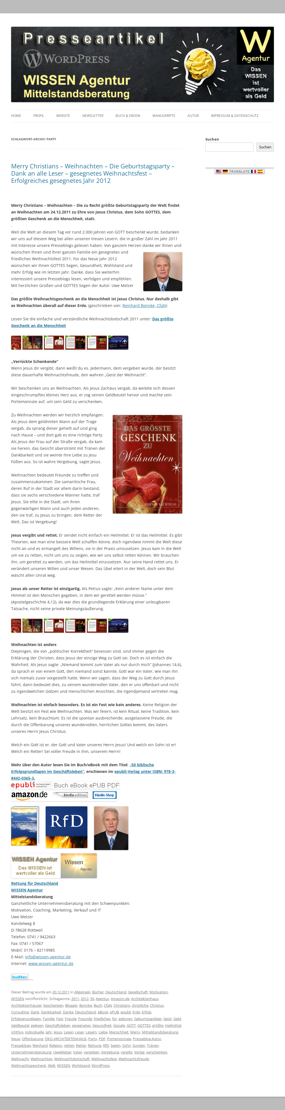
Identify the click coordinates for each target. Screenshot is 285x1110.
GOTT (131, 1025)
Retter (81, 1045)
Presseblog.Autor (147, 1038)
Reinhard (40, 1045)
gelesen (37, 1025)
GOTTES (144, 1025)
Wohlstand (81, 1065)
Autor (193, 115)
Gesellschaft (138, 991)
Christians (122, 1005)
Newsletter (92, 115)
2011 (75, 998)
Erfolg (146, 1012)
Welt (51, 1065)
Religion (55, 1045)
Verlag (139, 1052)
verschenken (156, 1052)
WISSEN (17, 998)
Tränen (153, 1045)
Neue (15, 1038)
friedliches (102, 1018)
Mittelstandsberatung (160, 1032)
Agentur (102, 998)
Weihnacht (20, 1058)
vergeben (91, 1052)
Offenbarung (32, 1038)
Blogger (71, 1005)
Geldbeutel (20, 1025)
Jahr (49, 1032)
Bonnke (85, 1005)
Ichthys (17, 1032)
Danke (68, 1012)
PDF (102, 1038)
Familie (49, 1018)
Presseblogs (21, 1045)
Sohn (126, 1045)
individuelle (34, 1032)
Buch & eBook (128, 115)
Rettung (94, 1045)
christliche (140, 1005)
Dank (35, 1012)
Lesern (91, 1032)
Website (63, 115)
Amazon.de (120, 998)
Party (92, 1038)
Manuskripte (164, 115)
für (114, 1018)
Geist (167, 1018)
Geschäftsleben (57, 1025)
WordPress (101, 1065)
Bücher (98, 991)
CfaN (108, 1005)
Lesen (68, 1032)
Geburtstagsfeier (148, 1018)
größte (157, 1025)
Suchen (212, 139)
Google (119, 1025)
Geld (177, 1018)
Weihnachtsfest (104, 1058)
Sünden (138, 1045)
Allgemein (82, 991)
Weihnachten (42, 1058)
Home (16, 115)
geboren (125, 1018)
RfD (106, 1045)
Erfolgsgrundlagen (26, 1018)
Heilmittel (173, 1025)
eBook (103, 1012)
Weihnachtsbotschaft (72, 1058)
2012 (85, 998)
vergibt (126, 1052)
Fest (59, 1018)
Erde (136, 1012)
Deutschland (115, 991)
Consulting (20, 1012)
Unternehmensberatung (31, 1052)
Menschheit (119, 1032)
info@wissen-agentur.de (48, 956)
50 (92, 998)
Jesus (58, 1032)
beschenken (53, 1005)
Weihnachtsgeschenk (28, 1065)
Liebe (103, 1032)
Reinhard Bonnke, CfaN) (144, 305)
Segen (115, 1045)
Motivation (158, 991)
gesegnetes (81, 1025)
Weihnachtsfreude (134, 1058)
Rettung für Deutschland (34, 883)
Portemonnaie (119, 1038)
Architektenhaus (144, 998)
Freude (71, 1018)
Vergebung (110, 1052)
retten (69, 1045)
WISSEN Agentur (27, 890)
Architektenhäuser (26, 1005)
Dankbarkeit (51, 1012)
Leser (79, 1032)
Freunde (85, 1018)
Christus (157, 1005)
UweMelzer (62, 1052)
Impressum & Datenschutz (235, 115)
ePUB (114, 1012)
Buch (98, 1005)
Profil (38, 115)
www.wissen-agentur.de (50, 963)
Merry (135, 1032)
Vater (77, 1052)
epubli (126, 1012)
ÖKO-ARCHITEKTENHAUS (66, 1038)
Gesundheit (102, 1025)
